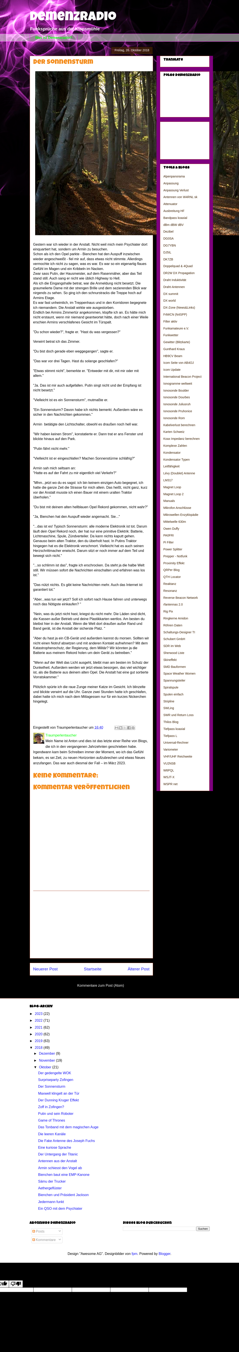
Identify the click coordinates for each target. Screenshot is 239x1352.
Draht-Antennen (174, 287)
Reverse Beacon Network (180, 597)
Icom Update (172, 369)
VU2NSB (169, 763)
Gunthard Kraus (174, 349)
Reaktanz (169, 584)
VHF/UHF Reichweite (177, 756)
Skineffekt (170, 660)
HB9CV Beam (172, 356)
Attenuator (170, 204)
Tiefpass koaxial (174, 729)
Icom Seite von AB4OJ (178, 362)
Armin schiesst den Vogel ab (60, 1168)
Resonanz (170, 590)
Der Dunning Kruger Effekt (58, 1100)
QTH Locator (172, 577)
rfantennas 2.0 (173, 604)
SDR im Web (172, 646)
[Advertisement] (91, 924)
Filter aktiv (170, 321)
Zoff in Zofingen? (51, 1107)
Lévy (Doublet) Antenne (179, 473)
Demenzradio (73, 17)
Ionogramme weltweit (177, 383)
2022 (39, 1020)
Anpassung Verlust (176, 190)
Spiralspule (170, 687)
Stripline (169, 701)
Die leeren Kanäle (52, 1134)
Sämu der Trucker (52, 1181)
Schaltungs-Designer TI (179, 632)
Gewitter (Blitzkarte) (176, 342)
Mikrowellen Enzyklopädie (180, 514)
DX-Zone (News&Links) (179, 307)
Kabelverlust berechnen (179, 425)
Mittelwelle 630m (174, 521)
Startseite (92, 969)
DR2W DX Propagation (179, 273)
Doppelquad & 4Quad (178, 266)
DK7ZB (168, 259)
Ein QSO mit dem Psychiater (60, 1208)
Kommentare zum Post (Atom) (100, 985)
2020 (39, 1034)
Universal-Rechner (176, 742)
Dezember (47, 1053)
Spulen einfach (173, 694)
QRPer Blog (171, 570)
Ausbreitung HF (174, 211)
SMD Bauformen (174, 667)
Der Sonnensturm (51, 1086)
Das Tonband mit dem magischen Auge (68, 1127)
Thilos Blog (170, 722)
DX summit (170, 294)
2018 (39, 1047)
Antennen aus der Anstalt (57, 1161)
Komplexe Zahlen (175, 445)
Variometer (170, 749)
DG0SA (168, 238)
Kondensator (172, 452)
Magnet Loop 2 (173, 494)
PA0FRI (168, 535)
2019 (39, 1041)
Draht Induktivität (174, 280)
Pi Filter (168, 542)
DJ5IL (167, 252)
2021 (39, 1027)
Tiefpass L (170, 736)
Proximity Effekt (174, 563)
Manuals (169, 501)
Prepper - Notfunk (175, 556)
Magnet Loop (172, 487)
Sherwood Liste (174, 653)
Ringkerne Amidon (175, 618)
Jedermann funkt (51, 1202)
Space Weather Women (179, 673)
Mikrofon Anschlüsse (177, 508)
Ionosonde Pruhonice (177, 411)
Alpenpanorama (174, 176)
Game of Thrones (51, 1120)
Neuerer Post (45, 969)
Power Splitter (172, 549)
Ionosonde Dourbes (176, 397)
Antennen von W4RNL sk (180, 197)
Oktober (45, 1067)
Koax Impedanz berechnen (181, 438)
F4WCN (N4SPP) (175, 314)
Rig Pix (168, 611)
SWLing (168, 708)
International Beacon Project (182, 376)
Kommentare (44, 1240)
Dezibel (168, 231)
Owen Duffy (171, 528)
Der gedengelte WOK (54, 1073)
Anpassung (171, 183)
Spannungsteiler (174, 680)
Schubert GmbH (174, 639)
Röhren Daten (172, 625)
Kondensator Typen (176, 459)
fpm (134, 1254)
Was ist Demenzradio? (53, 38)
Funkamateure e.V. (176, 328)
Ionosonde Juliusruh (177, 404)
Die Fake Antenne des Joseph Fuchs (66, 1141)
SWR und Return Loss (178, 715)
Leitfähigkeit (171, 466)
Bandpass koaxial (175, 218)
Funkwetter (170, 335)
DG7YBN (169, 245)
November (47, 1060)
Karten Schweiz (174, 432)
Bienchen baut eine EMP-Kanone (63, 1175)
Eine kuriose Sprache (54, 1147)
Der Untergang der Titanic (58, 1154)
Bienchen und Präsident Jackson (63, 1195)
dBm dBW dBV (173, 225)
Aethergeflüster (50, 1188)
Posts (38, 1231)
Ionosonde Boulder (176, 390)
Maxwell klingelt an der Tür (58, 1093)
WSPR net (170, 784)
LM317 (168, 480)
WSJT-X (169, 777)
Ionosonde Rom (174, 418)
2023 (39, 1014)
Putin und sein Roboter (55, 1113)
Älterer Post (138, 969)
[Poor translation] (16, 1283)
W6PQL (168, 770)
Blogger (164, 1254)
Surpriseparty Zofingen (55, 1080)
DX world (169, 300)
